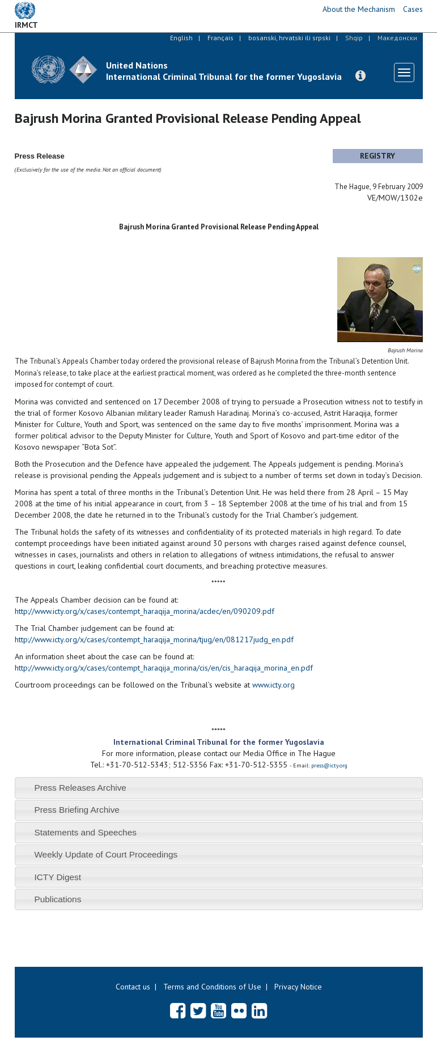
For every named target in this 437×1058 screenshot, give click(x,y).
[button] (360, 76)
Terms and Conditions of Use (212, 987)
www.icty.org (273, 685)
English (181, 37)
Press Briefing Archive (77, 809)
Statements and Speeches (85, 832)
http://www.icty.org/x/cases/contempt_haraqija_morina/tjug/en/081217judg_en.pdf (154, 639)
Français (220, 37)
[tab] (219, 787)
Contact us (133, 987)
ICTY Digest (57, 877)
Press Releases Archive (80, 787)
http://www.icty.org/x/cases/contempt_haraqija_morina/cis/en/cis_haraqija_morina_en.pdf (164, 668)
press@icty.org (329, 765)
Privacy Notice (298, 987)
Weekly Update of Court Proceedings (105, 854)
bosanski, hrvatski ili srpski (289, 37)
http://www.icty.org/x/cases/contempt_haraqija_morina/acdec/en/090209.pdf (144, 611)
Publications (57, 899)
